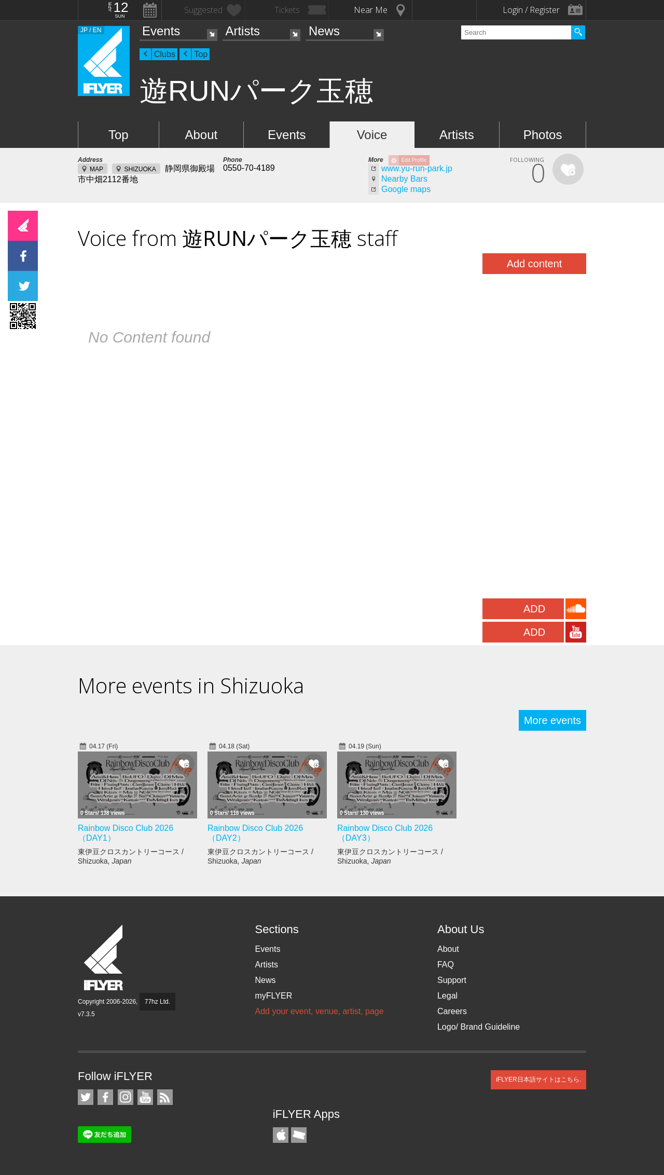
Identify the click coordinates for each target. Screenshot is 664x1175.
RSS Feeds (165, 1097)
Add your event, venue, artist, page (319, 1011)
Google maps (406, 189)
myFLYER (273, 995)
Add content (534, 263)
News (324, 31)
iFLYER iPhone (280, 1135)
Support (451, 980)
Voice (372, 135)
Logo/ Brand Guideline (478, 1026)
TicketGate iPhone (299, 1135)
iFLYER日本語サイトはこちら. (538, 1079)
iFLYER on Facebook (105, 1097)
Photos (542, 135)
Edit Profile (414, 160)
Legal (447, 995)
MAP (96, 169)
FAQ (445, 964)
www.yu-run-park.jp (416, 168)
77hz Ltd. (157, 1001)
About (201, 135)
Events (161, 31)
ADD (534, 608)
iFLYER (104, 958)
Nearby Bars (404, 178)
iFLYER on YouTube (145, 1097)
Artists (242, 31)
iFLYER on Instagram (125, 1097)
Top (201, 54)
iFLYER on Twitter (85, 1097)
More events (552, 720)
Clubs (164, 54)
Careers (452, 1011)
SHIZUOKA (140, 169)
